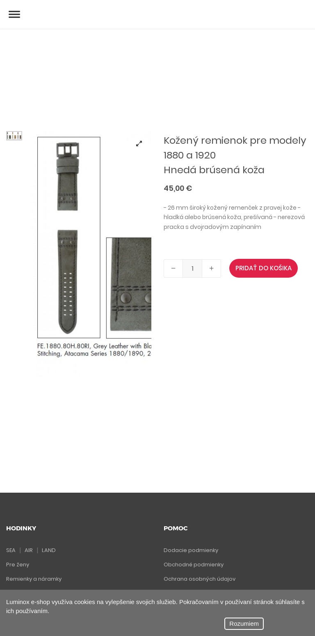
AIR (29, 550)
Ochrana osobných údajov (199, 579)
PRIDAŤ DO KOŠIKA (263, 268)
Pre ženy (17, 564)
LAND (49, 550)
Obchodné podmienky (194, 564)
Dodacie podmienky (191, 550)
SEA (11, 550)
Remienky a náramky (34, 579)
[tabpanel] (90, 254)
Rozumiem (244, 623)
